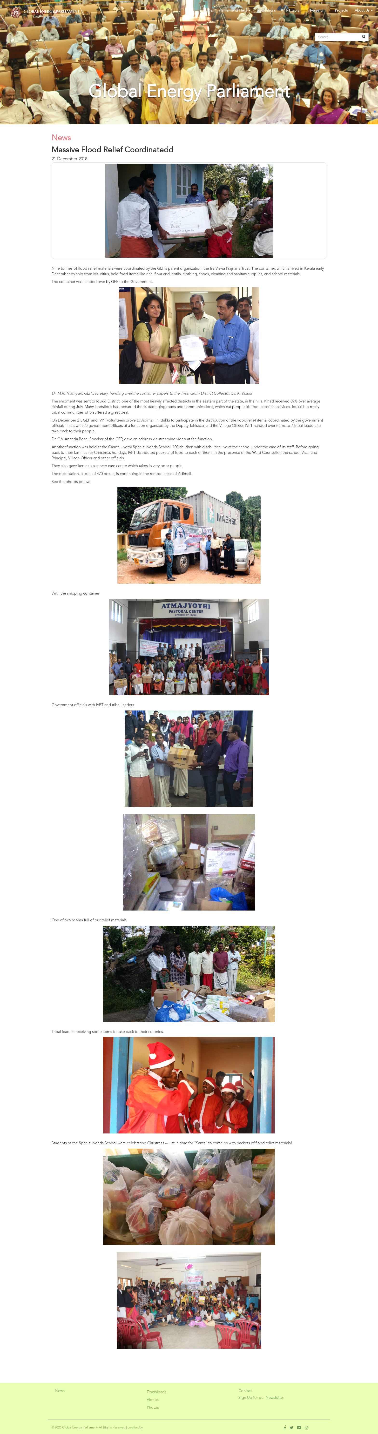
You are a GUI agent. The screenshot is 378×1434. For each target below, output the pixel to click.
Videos (153, 1400)
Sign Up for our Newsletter (261, 1398)
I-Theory (292, 11)
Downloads (156, 1392)
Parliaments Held (234, 11)
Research (317, 11)
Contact (245, 1391)
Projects (341, 11)
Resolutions (266, 11)
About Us (364, 11)
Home (207, 11)
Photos (153, 1408)
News (60, 1391)
